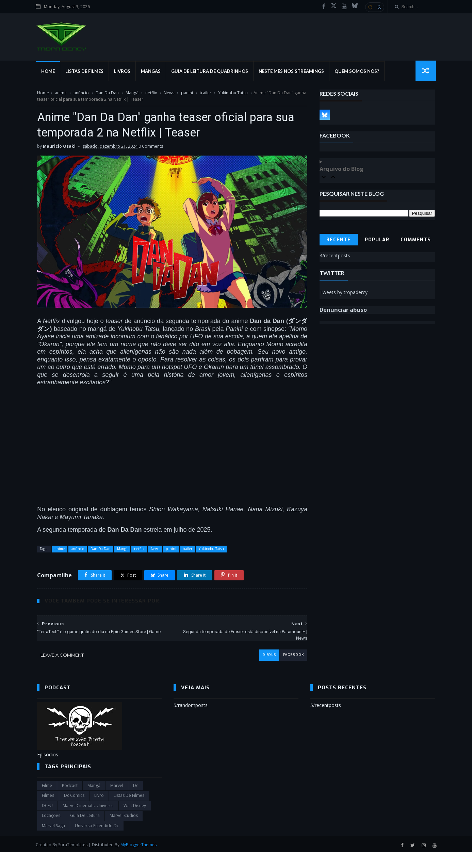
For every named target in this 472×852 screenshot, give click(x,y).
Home (49, 71)
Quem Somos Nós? (358, 71)
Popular (377, 240)
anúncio (81, 93)
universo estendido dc (97, 823)
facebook (288, 653)
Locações (51, 814)
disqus (264, 653)
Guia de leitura (85, 814)
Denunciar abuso (343, 310)
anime (61, 93)
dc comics (74, 794)
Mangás (152, 71)
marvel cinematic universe (88, 804)
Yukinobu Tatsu (233, 93)
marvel (116, 784)
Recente (339, 240)
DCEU (47, 804)
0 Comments (151, 147)
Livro (99, 794)
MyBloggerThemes (140, 843)
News (169, 93)
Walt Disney (135, 804)
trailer (205, 93)
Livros (123, 71)
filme (47, 784)
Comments (416, 240)
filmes (48, 794)
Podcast (70, 784)
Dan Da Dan (107, 93)
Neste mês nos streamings (292, 71)
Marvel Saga (53, 823)
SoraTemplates (74, 843)
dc (135, 784)
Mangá (132, 93)
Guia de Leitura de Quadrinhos (210, 71)
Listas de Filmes (85, 71)
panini (187, 93)
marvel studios (124, 814)
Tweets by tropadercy (344, 292)
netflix (151, 93)
